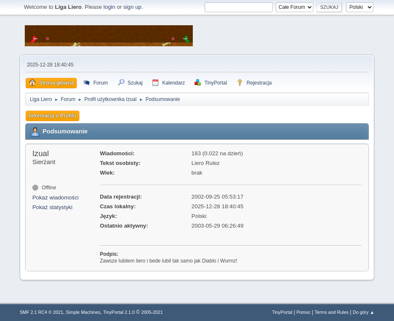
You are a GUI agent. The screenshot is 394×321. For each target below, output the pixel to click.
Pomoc (304, 312)
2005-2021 (152, 312)
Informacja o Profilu (52, 116)
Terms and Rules (332, 312)
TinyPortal (282, 312)
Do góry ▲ (363, 312)
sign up (132, 7)
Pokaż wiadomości (55, 197)
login (109, 7)
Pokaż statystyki (52, 207)
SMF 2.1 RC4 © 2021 (41, 312)
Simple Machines (83, 312)
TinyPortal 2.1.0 (119, 312)
